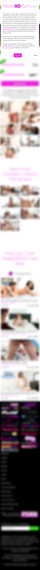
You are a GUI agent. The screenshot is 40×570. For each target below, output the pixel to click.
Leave (35, 55)
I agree (17, 55)
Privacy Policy (9, 48)
